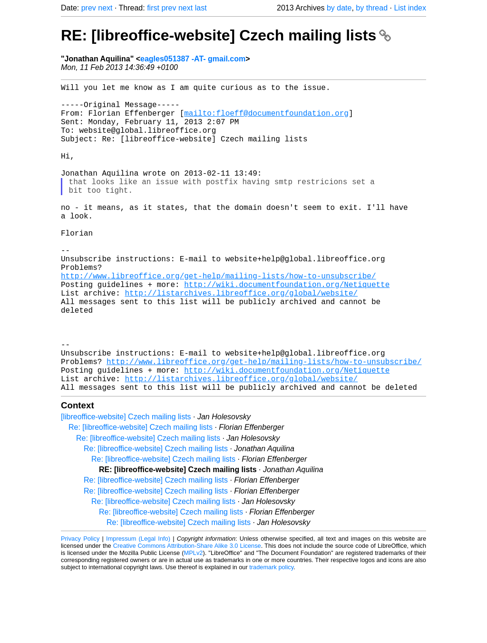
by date (339, 8)
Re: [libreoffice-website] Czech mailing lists (140, 496)
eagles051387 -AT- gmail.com (192, 59)
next (105, 8)
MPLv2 (193, 621)
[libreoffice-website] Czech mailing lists (126, 485)
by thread (372, 8)
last (201, 8)
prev (88, 8)
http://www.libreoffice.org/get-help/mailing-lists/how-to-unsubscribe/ (218, 319)
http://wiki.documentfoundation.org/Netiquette (287, 330)
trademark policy (271, 635)
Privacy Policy (80, 607)
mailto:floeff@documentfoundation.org (266, 120)
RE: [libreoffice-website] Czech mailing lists (226, 35)
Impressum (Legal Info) (138, 607)
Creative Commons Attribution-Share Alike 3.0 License (187, 614)
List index (410, 8)
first (153, 8)
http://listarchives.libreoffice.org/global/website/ (241, 340)
